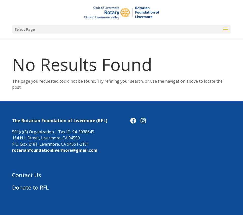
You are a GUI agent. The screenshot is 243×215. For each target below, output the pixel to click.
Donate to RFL (30, 187)
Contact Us (26, 175)
